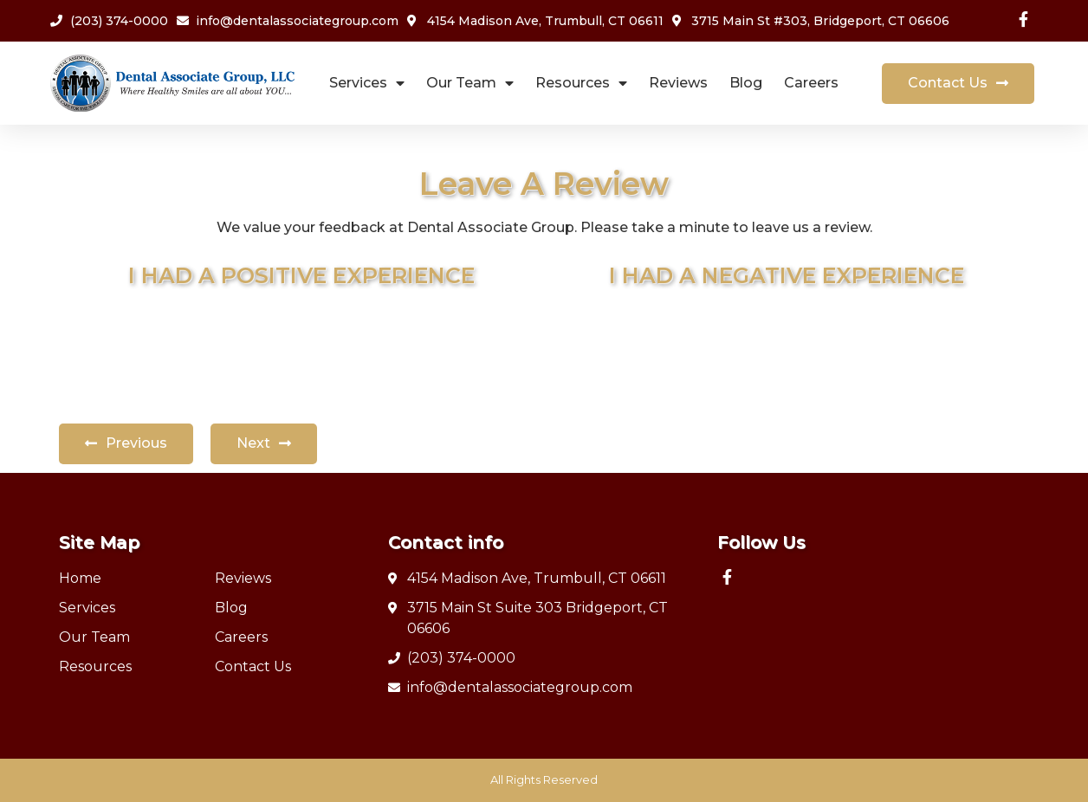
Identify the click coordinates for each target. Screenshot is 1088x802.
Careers (811, 82)
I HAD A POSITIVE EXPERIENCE (301, 275)
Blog (745, 82)
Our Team (470, 84)
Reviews (678, 82)
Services (367, 84)
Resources (581, 84)
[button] (958, 83)
